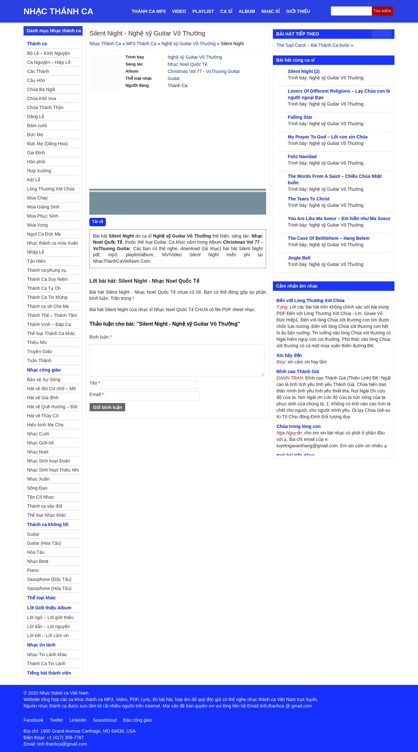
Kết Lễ (33, 179)
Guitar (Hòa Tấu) (44, 543)
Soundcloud (105, 720)
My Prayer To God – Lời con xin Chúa (328, 136)
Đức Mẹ (35, 134)
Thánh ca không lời (47, 524)
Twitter (56, 720)
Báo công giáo (137, 720)
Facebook (33, 720)
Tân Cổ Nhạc (40, 497)
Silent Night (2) (304, 71)
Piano (33, 570)
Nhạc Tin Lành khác (47, 654)
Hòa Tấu (36, 552)
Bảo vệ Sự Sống (43, 379)
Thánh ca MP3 (148, 11)
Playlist (203, 11)
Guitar (174, 78)
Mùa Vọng (37, 225)
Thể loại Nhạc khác (46, 515)
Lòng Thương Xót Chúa (51, 188)
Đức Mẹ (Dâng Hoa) (47, 143)
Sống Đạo (37, 488)
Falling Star (300, 117)
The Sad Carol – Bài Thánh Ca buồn (312, 45)
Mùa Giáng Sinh (43, 206)
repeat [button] (151, 204)
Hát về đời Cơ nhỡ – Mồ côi (51, 389)
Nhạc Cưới (38, 433)
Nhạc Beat (37, 561)
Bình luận (100, 337)
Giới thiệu (298, 11)
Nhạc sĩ (271, 11)
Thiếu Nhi (36, 342)
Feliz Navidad (302, 156)
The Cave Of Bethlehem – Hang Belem (329, 238)
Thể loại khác (41, 597)
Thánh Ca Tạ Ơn (44, 288)
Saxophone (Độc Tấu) (49, 579)
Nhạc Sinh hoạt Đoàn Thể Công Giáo (48, 461)
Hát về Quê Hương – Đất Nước (52, 407)
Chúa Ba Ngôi (41, 89)
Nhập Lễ (35, 252)
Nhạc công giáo (44, 369)
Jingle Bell (299, 257)
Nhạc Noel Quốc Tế (187, 64)
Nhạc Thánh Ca (58, 11)
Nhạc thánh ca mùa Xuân (52, 243)
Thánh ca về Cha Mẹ (48, 306)
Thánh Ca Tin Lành (46, 663)
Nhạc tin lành (41, 644)
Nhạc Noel (37, 451)
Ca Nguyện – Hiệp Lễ (49, 62)
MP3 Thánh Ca (141, 43)
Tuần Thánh (39, 360)
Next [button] (130, 205)
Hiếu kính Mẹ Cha (45, 424)
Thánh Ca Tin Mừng (47, 297)
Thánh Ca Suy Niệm (47, 279)
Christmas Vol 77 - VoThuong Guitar (204, 71)
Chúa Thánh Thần (45, 107)
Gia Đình (36, 152)
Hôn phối (36, 161)
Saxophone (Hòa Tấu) (49, 588)
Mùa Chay (37, 197)
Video (179, 11)
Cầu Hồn (36, 80)
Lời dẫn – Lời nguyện (48, 626)
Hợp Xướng (39, 170)
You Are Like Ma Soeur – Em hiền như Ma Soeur (339, 218)
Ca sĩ (226, 11)
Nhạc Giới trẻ (40, 442)
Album (247, 11)
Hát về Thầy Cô (42, 415)
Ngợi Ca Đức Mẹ (44, 234)
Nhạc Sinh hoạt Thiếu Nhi (53, 470)
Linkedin (78, 720)
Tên (94, 383)
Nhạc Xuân (38, 479)
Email (96, 394)
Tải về (97, 221)
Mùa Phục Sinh (42, 215)
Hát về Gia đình (43, 397)
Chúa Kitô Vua (41, 98)
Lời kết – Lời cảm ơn (48, 635)
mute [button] (222, 203)
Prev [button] (98, 205)
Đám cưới (37, 125)
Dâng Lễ (35, 116)
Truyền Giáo (39, 351)
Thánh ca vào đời (44, 506)
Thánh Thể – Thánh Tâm (52, 315)
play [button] (114, 203)
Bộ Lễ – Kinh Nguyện (48, 53)
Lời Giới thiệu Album (49, 607)
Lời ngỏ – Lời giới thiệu (50, 617)
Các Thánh (38, 71)
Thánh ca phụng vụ (46, 270)
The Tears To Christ (308, 198)
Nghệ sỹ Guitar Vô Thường (188, 43)
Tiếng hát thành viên (49, 673)
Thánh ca (37, 43)
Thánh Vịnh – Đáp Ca (49, 324)
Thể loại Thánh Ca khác (51, 333)
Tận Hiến (36, 261)
